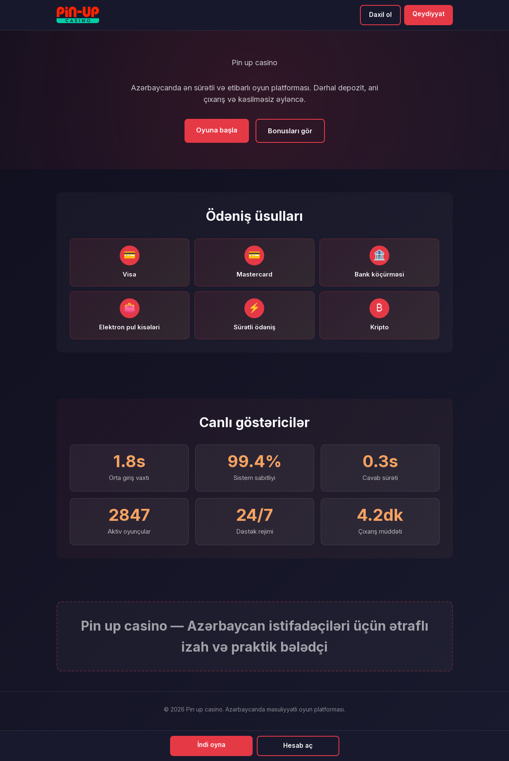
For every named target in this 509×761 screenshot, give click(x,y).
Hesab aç (297, 745)
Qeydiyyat (428, 14)
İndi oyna (211, 744)
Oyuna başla (216, 130)
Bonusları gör (290, 131)
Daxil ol (379, 15)
